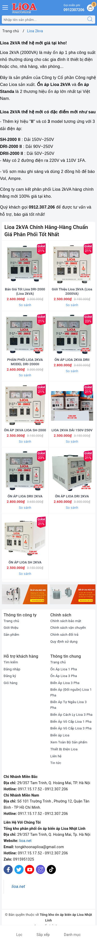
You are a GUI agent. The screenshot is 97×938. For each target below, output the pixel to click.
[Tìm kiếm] (90, 19)
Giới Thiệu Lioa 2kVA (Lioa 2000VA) (72, 292)
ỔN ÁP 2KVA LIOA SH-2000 (25, 432)
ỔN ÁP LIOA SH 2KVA (25, 566)
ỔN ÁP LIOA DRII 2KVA (25, 499)
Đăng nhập (12, 673)
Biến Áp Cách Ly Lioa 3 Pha (71, 718)
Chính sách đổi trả (64, 638)
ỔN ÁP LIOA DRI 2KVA (72, 499)
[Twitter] (19, 873)
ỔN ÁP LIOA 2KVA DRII (72, 361)
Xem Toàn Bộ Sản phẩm (68, 746)
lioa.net (25, 844)
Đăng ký (10, 680)
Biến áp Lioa (60, 739)
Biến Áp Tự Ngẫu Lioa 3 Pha (68, 708)
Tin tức (55, 767)
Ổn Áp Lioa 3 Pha (63, 680)
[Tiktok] (51, 876)
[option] (24, 598)
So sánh (25, 305)
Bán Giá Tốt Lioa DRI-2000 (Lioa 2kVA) (25, 292)
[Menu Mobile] (5, 7)
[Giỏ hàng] (90, 7)
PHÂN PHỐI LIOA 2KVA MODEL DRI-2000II (25, 363)
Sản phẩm (11, 638)
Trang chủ (11, 624)
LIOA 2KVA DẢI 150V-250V (72, 432)
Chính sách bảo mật (65, 624)
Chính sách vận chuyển (68, 631)
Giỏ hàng (10, 686)
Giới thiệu (11, 631)
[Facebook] (8, 873)
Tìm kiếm (11, 666)
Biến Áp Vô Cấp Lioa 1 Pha (71, 725)
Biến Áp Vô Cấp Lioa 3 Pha (71, 732)
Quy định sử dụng (64, 645)
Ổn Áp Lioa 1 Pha (63, 673)
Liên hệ (56, 760)
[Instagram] (40, 873)
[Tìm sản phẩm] (43, 19)
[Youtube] (29, 873)
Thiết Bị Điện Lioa (64, 753)
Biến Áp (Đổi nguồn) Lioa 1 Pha (71, 696)
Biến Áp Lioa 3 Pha (65, 686)
